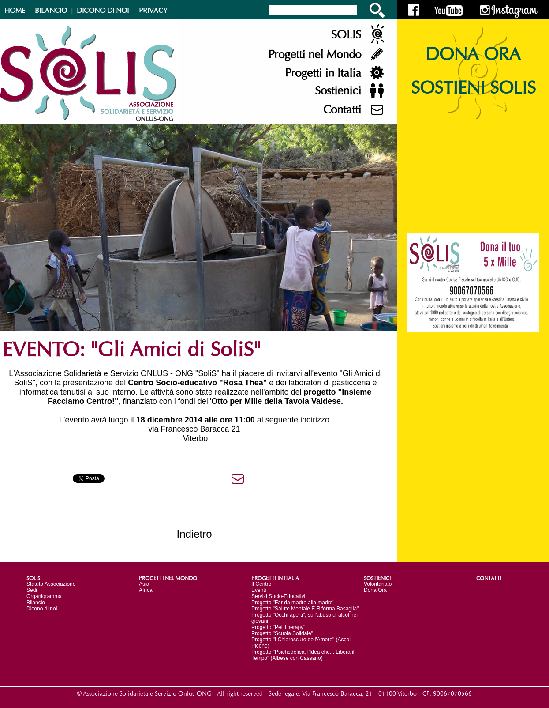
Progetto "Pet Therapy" (278, 627)
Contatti (342, 110)
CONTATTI (488, 578)
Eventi (258, 590)
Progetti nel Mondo (314, 54)
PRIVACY (153, 10)
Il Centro (261, 584)
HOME (14, 10)
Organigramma (44, 596)
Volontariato (378, 584)
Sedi (31, 590)
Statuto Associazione (50, 584)
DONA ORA (473, 55)
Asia (144, 584)
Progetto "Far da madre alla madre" (293, 602)
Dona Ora (375, 590)
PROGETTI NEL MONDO (168, 578)
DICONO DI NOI (103, 10)
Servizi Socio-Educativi (278, 596)
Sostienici (338, 91)
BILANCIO (51, 10)
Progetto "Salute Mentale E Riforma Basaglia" (305, 609)
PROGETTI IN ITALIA (275, 578)
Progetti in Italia (323, 73)
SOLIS (346, 35)
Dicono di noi (41, 609)
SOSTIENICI (377, 578)
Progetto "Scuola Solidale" (282, 633)
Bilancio (35, 602)
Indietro (194, 534)
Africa (146, 590)
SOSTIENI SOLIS (473, 88)
